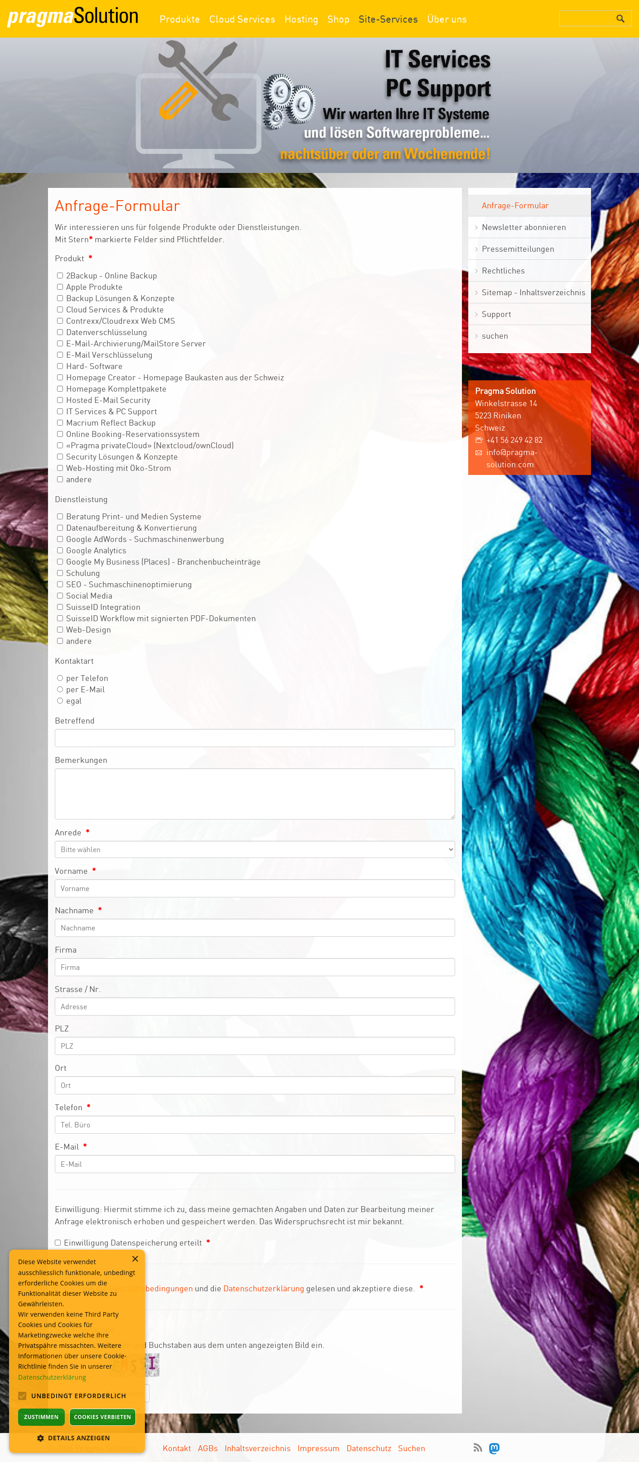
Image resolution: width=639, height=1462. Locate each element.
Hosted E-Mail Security (103, 400)
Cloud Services (242, 19)
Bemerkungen (81, 760)
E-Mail (71, 1146)
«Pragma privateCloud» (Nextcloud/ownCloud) (145, 445)
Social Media (84, 595)
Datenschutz (368, 1448)
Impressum (319, 1448)
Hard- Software (90, 366)
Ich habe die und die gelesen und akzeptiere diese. (239, 1288)
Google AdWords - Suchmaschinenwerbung (140, 539)
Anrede (72, 832)
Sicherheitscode (85, 1329)
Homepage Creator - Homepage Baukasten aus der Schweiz (170, 377)
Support (496, 314)
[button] (77, 1438)
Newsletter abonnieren (524, 227)
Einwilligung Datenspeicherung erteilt (132, 1242)
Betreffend (75, 720)
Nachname (78, 910)
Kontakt (177, 1448)
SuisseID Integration (98, 607)
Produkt (73, 258)
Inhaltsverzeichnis (258, 1448)
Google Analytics (91, 550)
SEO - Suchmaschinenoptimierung (124, 584)
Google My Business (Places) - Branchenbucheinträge (159, 561)
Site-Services (388, 19)
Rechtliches (503, 270)
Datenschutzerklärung (263, 1288)
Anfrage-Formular (515, 205)
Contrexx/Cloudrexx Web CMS (116, 321)
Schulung (78, 573)
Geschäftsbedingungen (151, 1288)
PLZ (62, 1028)
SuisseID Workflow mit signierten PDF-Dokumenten (156, 618)
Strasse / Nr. (78, 989)
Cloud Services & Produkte (110, 309)
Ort (61, 1068)
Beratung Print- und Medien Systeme (129, 516)
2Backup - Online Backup (107, 275)
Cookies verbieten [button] (102, 1417)
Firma (66, 949)
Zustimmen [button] (41, 1417)
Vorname (75, 871)
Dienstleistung (81, 499)
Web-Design (84, 629)
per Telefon (82, 678)
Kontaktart (74, 661)
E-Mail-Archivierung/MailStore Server (131, 343)
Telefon (73, 1107)
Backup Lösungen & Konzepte (116, 298)
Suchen (411, 1448)
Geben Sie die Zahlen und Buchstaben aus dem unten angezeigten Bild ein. (190, 1345)
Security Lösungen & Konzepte (117, 456)
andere (74, 479)
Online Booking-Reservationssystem (128, 434)
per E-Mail (81, 689)
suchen (495, 335)
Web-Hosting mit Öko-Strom (114, 468)
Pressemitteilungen (518, 249)
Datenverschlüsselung (102, 332)
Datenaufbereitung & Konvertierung (127, 527)
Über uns (447, 19)
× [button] (134, 1259)
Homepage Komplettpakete (112, 388)
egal (69, 700)
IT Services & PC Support (107, 411)
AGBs (208, 1448)
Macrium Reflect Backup (106, 422)
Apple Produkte (90, 287)
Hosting (301, 19)
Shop (338, 19)
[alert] (77, 1351)
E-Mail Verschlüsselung (105, 355)
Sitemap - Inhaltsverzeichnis (534, 292)
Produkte (179, 19)
